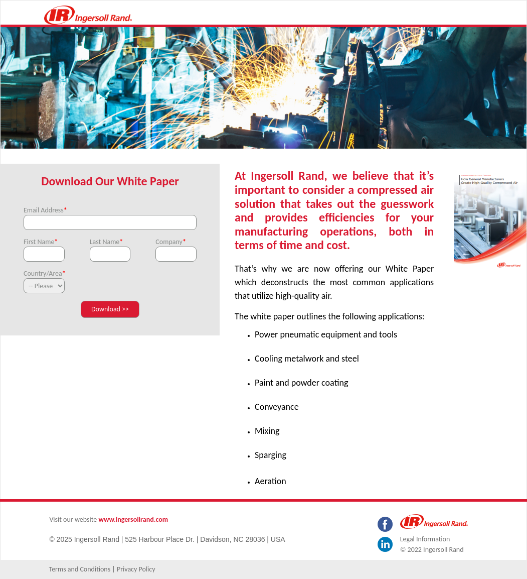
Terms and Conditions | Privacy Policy (102, 569)
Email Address (45, 210)
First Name (41, 242)
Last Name (106, 242)
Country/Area (44, 273)
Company (170, 242)
